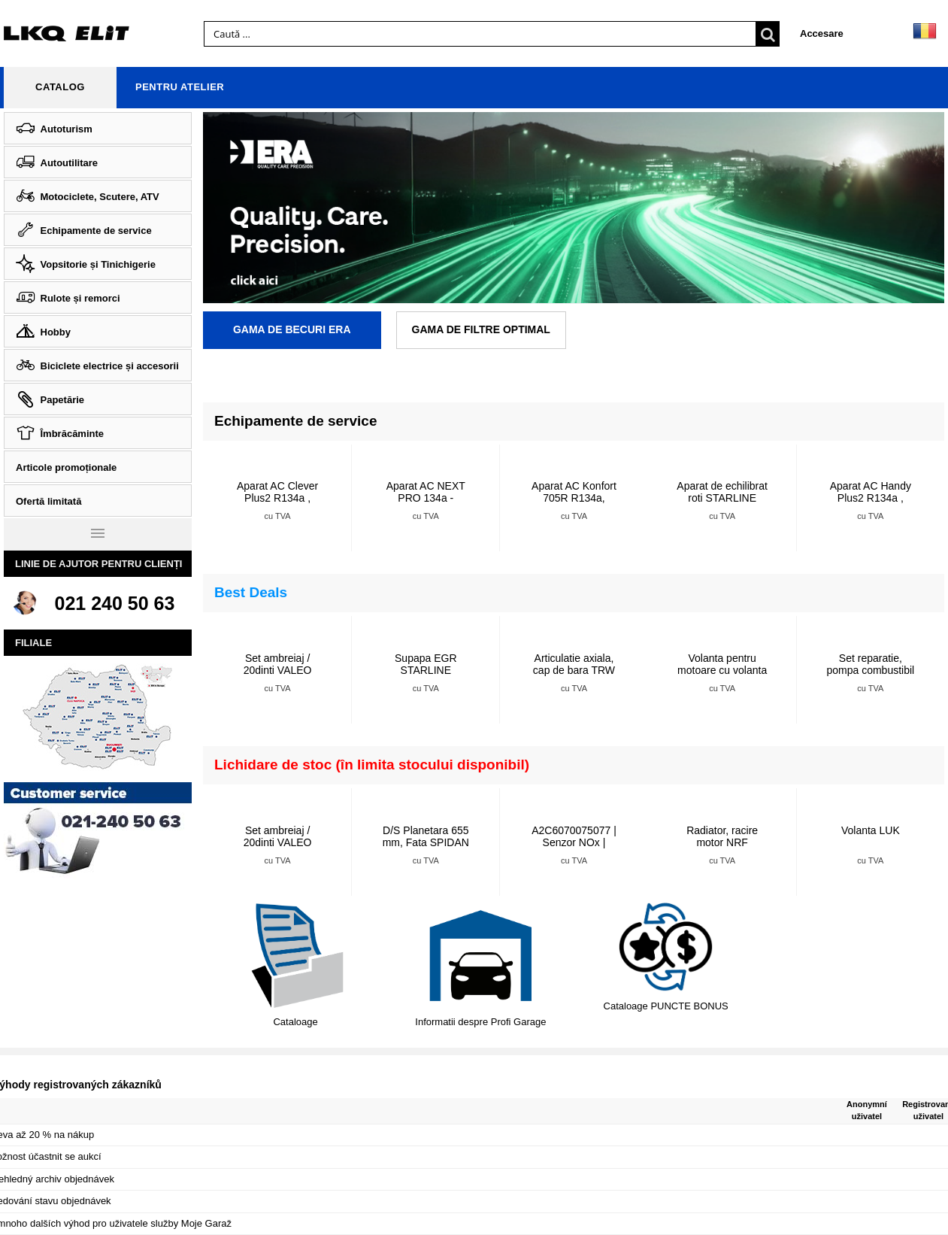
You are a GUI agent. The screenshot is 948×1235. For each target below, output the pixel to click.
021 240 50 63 (115, 603)
